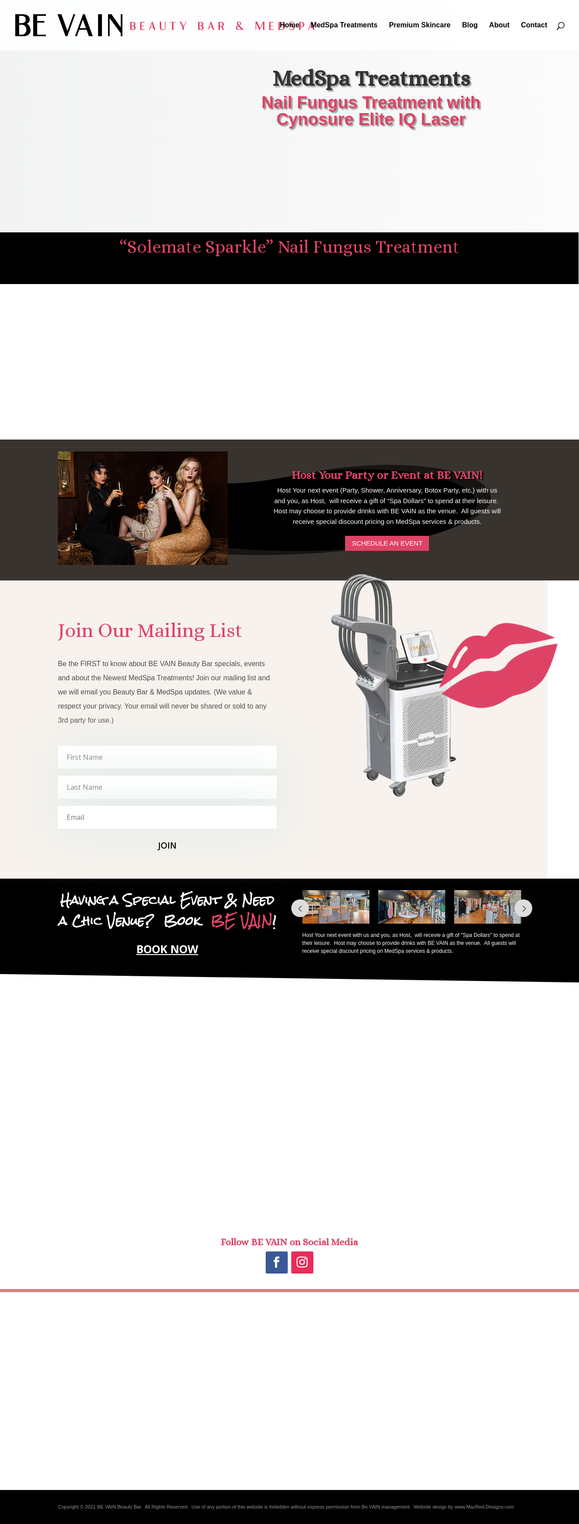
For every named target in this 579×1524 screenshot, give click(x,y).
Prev (300, 908)
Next (523, 908)
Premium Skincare (420, 25)
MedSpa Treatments (344, 25)
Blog (470, 25)
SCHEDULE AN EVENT (387, 543)
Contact (534, 25)
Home (289, 25)
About (499, 25)
